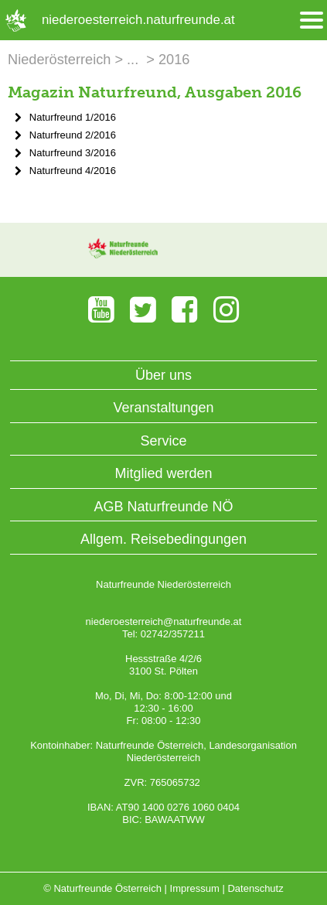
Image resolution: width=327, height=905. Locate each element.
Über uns (163, 375)
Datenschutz (255, 888)
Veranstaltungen (163, 407)
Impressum (195, 888)
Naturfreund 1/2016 (72, 117)
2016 (173, 59)
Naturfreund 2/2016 (72, 135)
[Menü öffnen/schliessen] (311, 20)
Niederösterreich (59, 59)
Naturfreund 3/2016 (72, 153)
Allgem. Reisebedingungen (163, 539)
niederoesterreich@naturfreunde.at (164, 621)
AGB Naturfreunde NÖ (163, 506)
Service (163, 441)
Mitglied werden (163, 473)
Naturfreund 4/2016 (72, 170)
